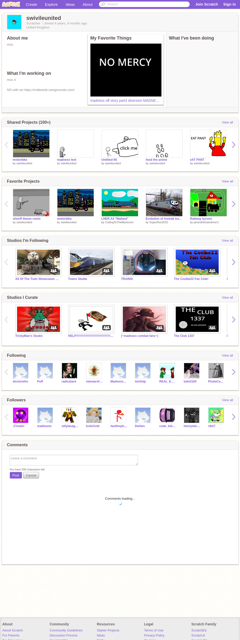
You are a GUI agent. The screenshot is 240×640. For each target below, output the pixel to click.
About (87, 4)
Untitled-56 (109, 160)
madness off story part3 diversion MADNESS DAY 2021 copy (138, 101)
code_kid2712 (167, 426)
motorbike (20, 160)
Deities (140, 426)
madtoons (44, 426)
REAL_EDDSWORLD (167, 381)
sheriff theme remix (27, 218)
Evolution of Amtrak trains (164, 218)
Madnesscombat (119, 381)
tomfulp (140, 381)
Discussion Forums (64, 635)
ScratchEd (199, 630)
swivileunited (24, 163)
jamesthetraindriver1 (206, 222)
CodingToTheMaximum (119, 222)
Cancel (31, 475)
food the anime (156, 160)
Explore (51, 4)
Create (31, 4)
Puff (40, 381)
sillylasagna (70, 426)
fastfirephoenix (119, 426)
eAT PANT (197, 160)
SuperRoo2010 (158, 222)
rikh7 (212, 426)
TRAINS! (127, 279)
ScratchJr (198, 635)
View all (227, 122)
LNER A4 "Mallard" (114, 218)
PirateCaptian (216, 381)
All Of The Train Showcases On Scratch (38, 279)
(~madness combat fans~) (139, 336)
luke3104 (190, 381)
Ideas (70, 4)
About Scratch (12, 630)
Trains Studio (77, 279)
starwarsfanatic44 (94, 381)
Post (16, 475)
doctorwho (20, 381)
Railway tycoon (201, 218)
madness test (67, 160)
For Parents (10, 635)
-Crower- (19, 426)
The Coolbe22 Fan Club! (191, 279)
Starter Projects (108, 630)
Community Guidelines (66, 630)
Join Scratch (206, 4)
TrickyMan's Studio (29, 336)
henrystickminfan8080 (192, 426)
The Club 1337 (184, 336)
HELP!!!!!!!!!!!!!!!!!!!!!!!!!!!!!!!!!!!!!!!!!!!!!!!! (91, 336)
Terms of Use (153, 630)
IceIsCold (92, 426)
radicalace (69, 381)
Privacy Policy (154, 635)
